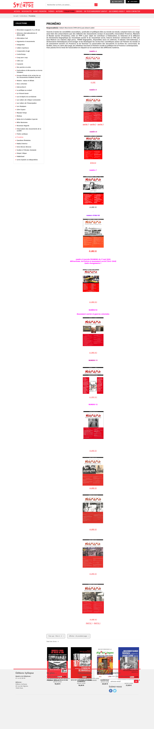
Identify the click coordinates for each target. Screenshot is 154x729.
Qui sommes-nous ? (117, 11)
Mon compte (117, 1)
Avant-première (40, 11)
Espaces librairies (54, 711)
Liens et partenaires (54, 707)
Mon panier (132, 1)
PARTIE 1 (89, 623)
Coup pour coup (22, 57)
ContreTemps (21, 54)
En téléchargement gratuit (95, 11)
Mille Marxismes (22, 122)
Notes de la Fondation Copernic (27, 119)
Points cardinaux (22, 134)
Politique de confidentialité (88, 711)
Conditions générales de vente (89, 709)
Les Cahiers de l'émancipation (27, 103)
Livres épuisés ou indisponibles (27, 160)
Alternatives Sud (22, 38)
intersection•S (21, 87)
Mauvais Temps (22, 113)
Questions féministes (24, 140)
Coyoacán (20, 64)
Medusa (19, 116)
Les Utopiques (21, 106)
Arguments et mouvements (26, 41)
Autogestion (21, 45)
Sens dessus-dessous (24, 147)
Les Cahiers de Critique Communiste (29, 100)
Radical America (22, 144)
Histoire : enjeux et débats (25, 81)
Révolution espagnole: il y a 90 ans (28, 30)
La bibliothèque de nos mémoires (59, 709)
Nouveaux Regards (23, 126)
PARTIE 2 (97, 623)
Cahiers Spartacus (23, 48)
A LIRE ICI (93, 397)
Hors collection (22, 84)
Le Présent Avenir (23, 93)
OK (136, 712)
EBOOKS (79, 11)
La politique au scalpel (24, 90)
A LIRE (93, 82)
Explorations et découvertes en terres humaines (29, 71)
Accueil (17, 11)
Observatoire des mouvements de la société (29, 130)
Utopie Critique (22, 153)
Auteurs (59, 11)
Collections (69, 11)
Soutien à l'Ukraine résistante (26, 150)
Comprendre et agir (23, 51)
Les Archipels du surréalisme (26, 97)
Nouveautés (27, 11)
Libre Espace (21, 109)
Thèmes (51, 11)
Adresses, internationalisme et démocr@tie (27, 34)
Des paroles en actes (24, 67)
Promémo (32, 16)
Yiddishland (20, 156)
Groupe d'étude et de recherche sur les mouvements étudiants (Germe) (29, 76)
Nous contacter (133, 11)
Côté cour (20, 61)
